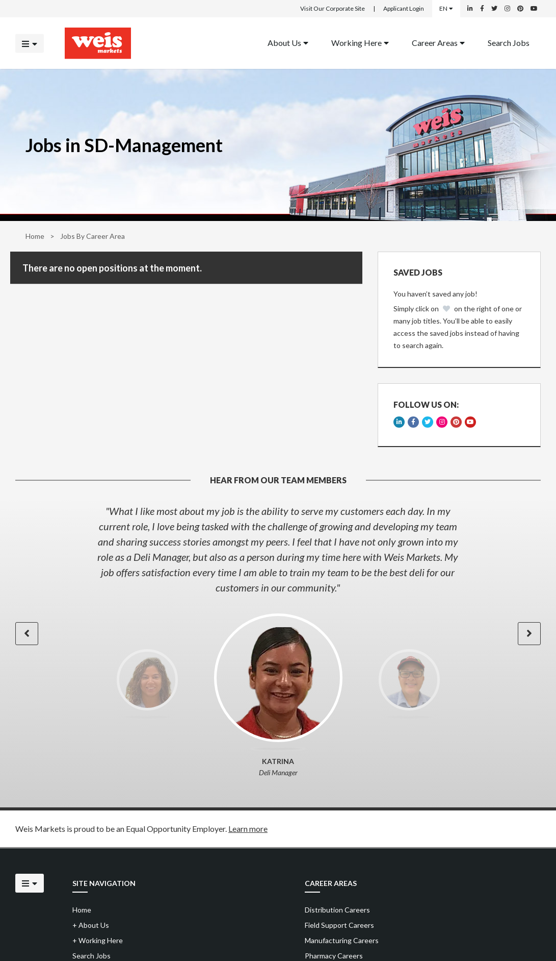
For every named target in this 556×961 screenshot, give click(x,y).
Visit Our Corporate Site (332, 8)
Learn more (248, 828)
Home (34, 236)
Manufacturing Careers (342, 940)
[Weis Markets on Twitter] (494, 8)
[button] (26, 633)
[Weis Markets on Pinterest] (520, 8)
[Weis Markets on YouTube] (534, 8)
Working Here (360, 42)
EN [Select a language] (446, 8)
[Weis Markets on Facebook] (482, 8)
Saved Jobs (417, 272)
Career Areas (438, 42)
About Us (288, 42)
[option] (278, 549)
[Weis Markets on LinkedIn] (470, 8)
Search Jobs (508, 42)
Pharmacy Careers (334, 955)
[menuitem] (288, 43)
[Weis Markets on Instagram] (507, 8)
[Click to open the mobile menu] (29, 43)
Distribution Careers (337, 909)
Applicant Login (403, 8)
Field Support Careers (339, 925)
